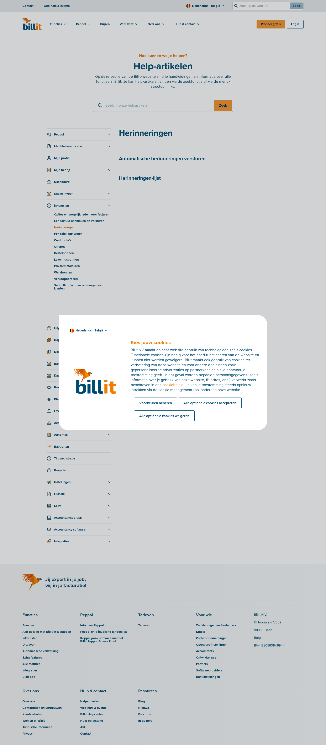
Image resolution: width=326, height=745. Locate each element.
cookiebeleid (173, 385)
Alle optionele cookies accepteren (209, 402)
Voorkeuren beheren (155, 402)
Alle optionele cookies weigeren (164, 415)
